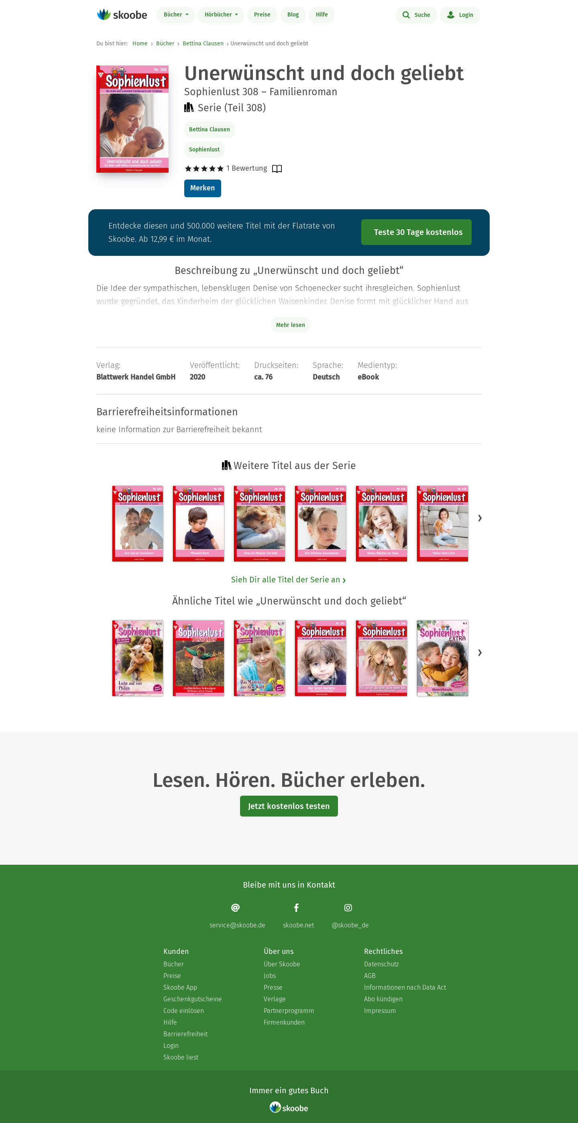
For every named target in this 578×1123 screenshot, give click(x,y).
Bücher (174, 14)
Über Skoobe (282, 964)
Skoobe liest (180, 1057)
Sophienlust (204, 149)
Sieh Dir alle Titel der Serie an (289, 579)
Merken (202, 188)
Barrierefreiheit (185, 1034)
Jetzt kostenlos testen (289, 806)
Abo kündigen (383, 999)
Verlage (275, 999)
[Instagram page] (350, 916)
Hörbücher (219, 14)
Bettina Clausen (203, 43)
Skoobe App (180, 987)
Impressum (380, 1011)
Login (460, 14)
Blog (293, 14)
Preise (262, 14)
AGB (370, 976)
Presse (273, 987)
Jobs (270, 976)
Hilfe (322, 14)
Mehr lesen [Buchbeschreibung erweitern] (290, 325)
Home (140, 43)
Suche (416, 14)
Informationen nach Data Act (405, 987)
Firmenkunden (284, 1022)
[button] (480, 518)
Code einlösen (183, 1011)
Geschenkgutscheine (192, 999)
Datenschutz (381, 964)
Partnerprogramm (289, 1011)
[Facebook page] (298, 916)
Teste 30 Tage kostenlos (418, 232)
